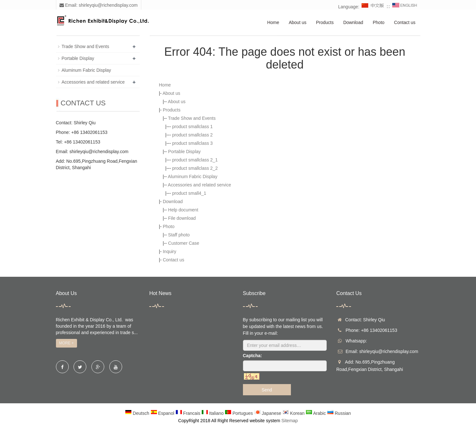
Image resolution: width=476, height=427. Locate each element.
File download (182, 218)
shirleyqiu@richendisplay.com (98, 151)
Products (324, 22)
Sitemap (289, 420)
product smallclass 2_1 (195, 159)
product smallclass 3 (192, 143)
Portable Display (184, 151)
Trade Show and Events (192, 118)
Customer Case (183, 243)
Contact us (405, 22)
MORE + (66, 343)
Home (273, 22)
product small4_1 (189, 193)
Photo (379, 22)
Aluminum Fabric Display (192, 176)
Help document (183, 209)
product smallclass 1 (192, 126)
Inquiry (169, 251)
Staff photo (179, 234)
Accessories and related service (199, 184)
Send (266, 389)
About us (297, 22)
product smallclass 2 (192, 134)
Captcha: (252, 355)
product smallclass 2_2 (195, 168)
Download (353, 22)
